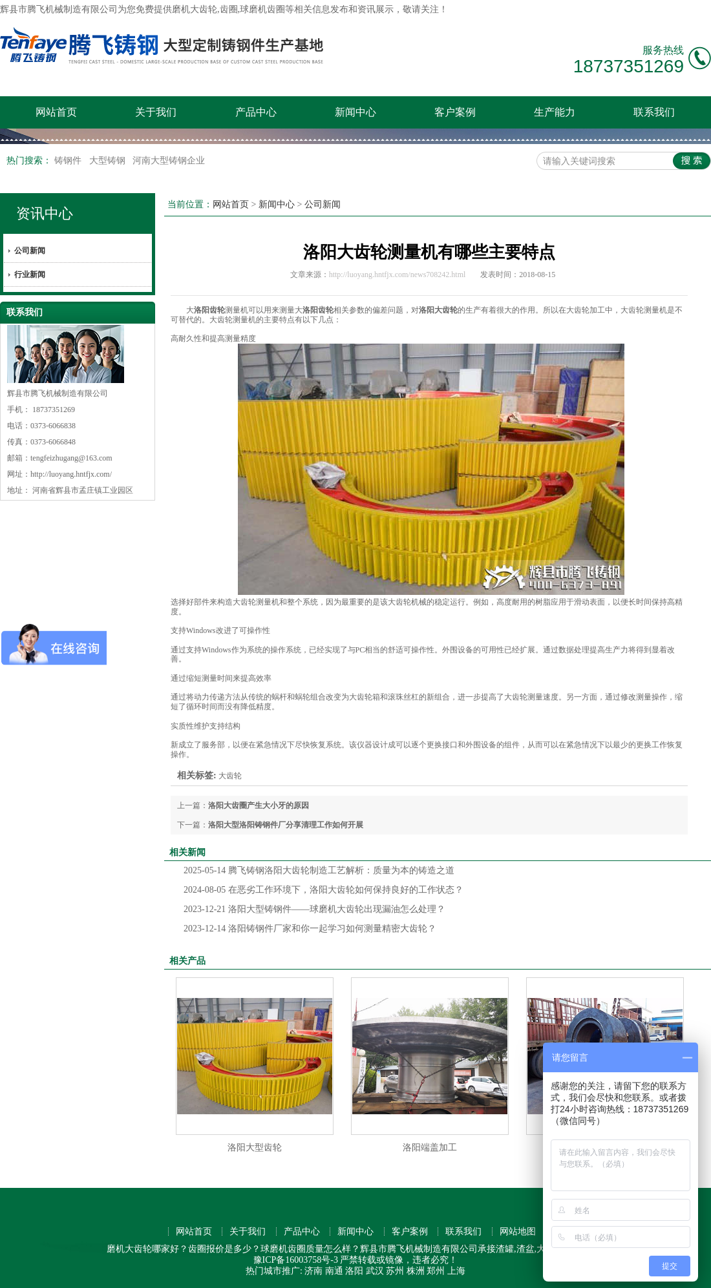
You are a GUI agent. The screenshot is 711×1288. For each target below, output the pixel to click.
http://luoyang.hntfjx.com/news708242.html (397, 274)
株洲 (416, 1271)
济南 (313, 1271)
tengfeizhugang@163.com (71, 457)
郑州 (436, 1271)
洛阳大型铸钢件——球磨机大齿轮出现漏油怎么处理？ (314, 909)
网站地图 (518, 1231)
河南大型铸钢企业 (169, 160)
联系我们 (654, 112)
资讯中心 (44, 213)
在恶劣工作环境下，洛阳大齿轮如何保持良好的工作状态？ (323, 890)
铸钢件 (69, 160)
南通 (334, 1271)
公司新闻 (29, 250)
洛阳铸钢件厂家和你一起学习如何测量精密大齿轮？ (310, 928)
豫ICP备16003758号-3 (295, 1260)
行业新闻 (29, 274)
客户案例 (455, 112)
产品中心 (256, 112)
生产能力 (554, 112)
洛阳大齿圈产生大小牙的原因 (258, 805)
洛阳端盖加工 (430, 1147)
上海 (456, 1271)
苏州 (395, 1271)
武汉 (375, 1271)
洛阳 (354, 1271)
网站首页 (56, 112)
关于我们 (155, 112)
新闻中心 (355, 112)
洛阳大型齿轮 (255, 1147)
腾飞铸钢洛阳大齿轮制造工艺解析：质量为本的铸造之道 (319, 870)
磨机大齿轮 (194, 9)
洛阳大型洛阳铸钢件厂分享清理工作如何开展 (285, 824)
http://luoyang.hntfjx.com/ (71, 474)
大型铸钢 (108, 160)
